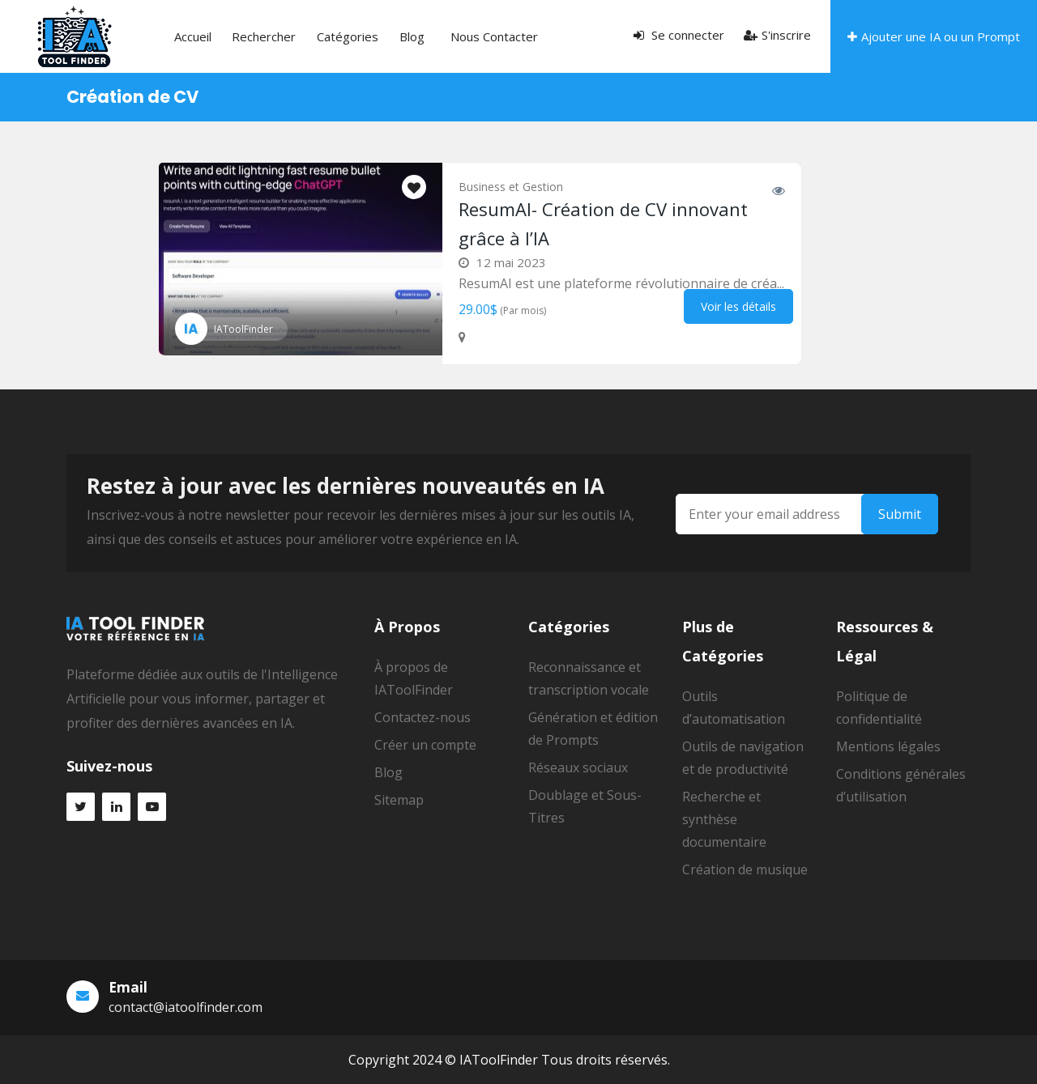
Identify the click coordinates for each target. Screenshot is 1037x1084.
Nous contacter (424, 36)
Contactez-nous (422, 717)
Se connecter (679, 35)
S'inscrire (777, 35)
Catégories (312, 36)
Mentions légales (888, 746)
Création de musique (745, 869)
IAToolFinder (243, 329)
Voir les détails (738, 306)
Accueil (185, 36)
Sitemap (399, 800)
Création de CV (132, 96)
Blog (361, 36)
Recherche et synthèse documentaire (724, 819)
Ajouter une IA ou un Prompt (933, 36)
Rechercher (243, 36)
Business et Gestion (511, 186)
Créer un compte (425, 745)
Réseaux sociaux (578, 767)
